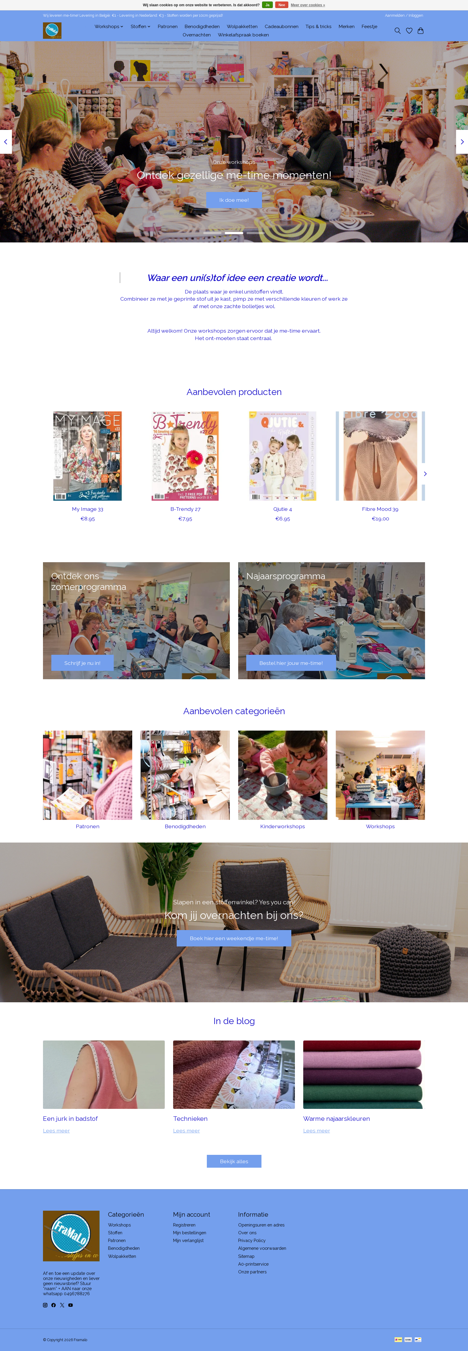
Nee (281, 5)
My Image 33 (87, 509)
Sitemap (246, 1256)
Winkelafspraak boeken (243, 35)
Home (81, 26)
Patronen (168, 26)
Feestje (369, 26)
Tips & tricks (319, 26)
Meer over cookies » (308, 5)
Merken (347, 26)
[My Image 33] (87, 456)
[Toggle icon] (397, 30)
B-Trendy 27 (185, 509)
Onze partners (252, 1271)
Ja (267, 5)
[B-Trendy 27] (185, 456)
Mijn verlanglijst (188, 1240)
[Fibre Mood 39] (380, 456)
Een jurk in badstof (70, 1118)
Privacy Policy (252, 1240)
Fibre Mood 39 (380, 509)
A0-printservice (253, 1264)
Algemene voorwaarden (262, 1248)
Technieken (190, 1118)
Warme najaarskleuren (336, 1118)
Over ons (247, 1232)
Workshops (380, 826)
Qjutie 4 (282, 509)
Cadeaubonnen (281, 26)
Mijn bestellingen (189, 1232)
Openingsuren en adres (261, 1224)
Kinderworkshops (282, 826)
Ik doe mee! (234, 200)
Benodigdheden (202, 26)
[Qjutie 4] (282, 456)
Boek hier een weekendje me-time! (234, 938)
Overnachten (197, 35)
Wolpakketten (242, 26)
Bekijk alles (234, 1161)
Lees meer (56, 1130)
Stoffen (115, 1232)
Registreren (184, 1224)
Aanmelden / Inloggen (404, 15)
